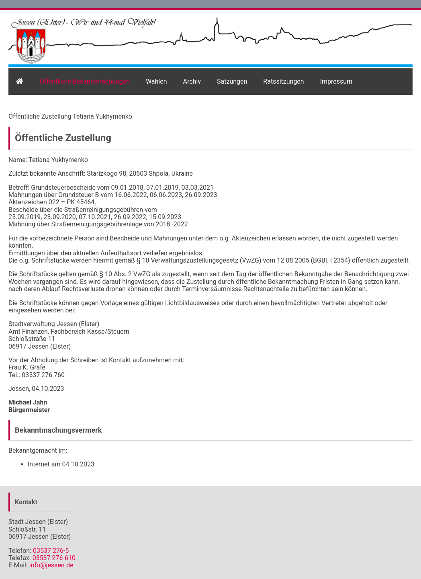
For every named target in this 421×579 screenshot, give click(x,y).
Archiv (192, 81)
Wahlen (156, 81)
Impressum (336, 81)
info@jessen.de (51, 565)
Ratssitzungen (283, 81)
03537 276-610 (54, 558)
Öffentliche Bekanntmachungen (85, 81)
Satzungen (232, 81)
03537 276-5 (51, 550)
